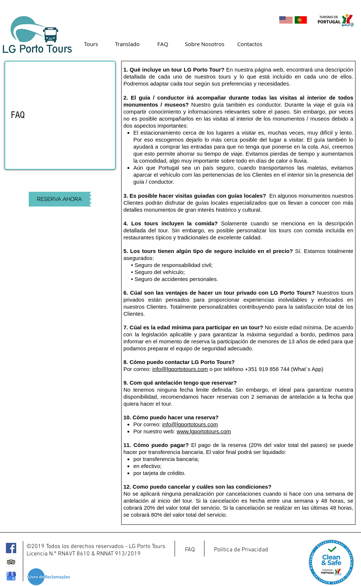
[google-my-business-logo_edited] (11, 576)
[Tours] (90, 44)
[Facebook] (11, 548)
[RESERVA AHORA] (59, 199)
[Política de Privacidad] (241, 549)
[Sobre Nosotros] (204, 44)
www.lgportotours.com (204, 431)
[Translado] (127, 44)
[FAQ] (162, 44)
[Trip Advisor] (11, 562)
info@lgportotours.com (180, 369)
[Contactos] (249, 44)
